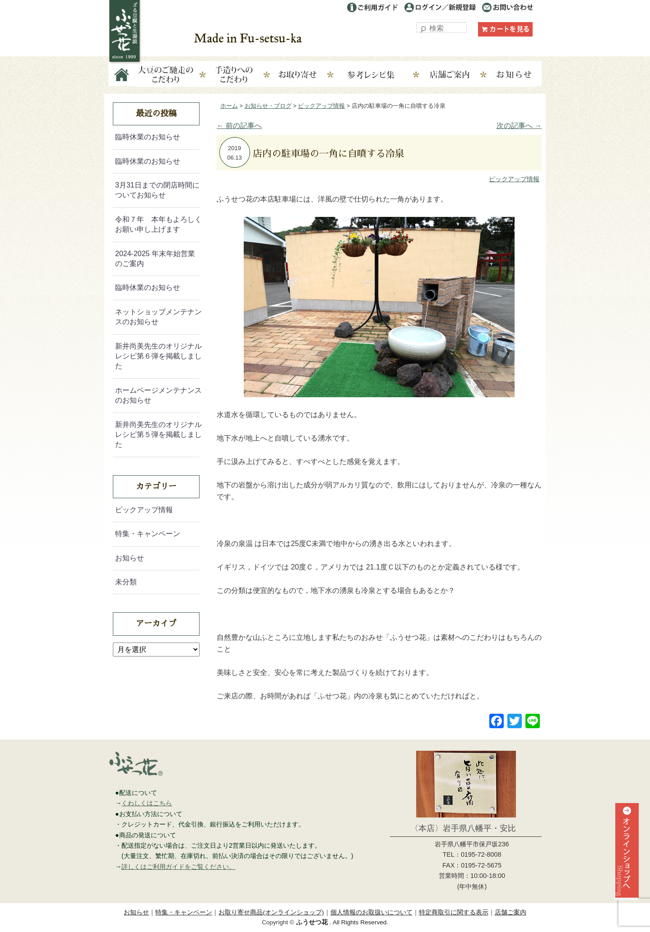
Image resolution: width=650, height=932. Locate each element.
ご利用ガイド (372, 7)
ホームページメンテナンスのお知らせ (158, 395)
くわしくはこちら (146, 803)
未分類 (126, 582)
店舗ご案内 (456, 75)
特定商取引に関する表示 (453, 912)
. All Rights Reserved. (342, 922)
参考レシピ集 (380, 75)
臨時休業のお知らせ (147, 137)
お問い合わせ (507, 7)
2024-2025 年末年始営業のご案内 (155, 258)
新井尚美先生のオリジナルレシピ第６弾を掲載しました (158, 356)
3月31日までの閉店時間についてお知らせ (157, 190)
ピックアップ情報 (514, 179)
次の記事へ (519, 125)
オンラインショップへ (626, 867)
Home (122, 75)
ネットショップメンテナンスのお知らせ (158, 317)
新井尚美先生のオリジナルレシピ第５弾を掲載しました (158, 435)
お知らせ (514, 75)
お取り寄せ (304, 75)
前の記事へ (239, 125)
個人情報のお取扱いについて (371, 912)
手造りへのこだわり (233, 75)
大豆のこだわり (165, 75)
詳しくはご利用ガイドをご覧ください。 (178, 866)
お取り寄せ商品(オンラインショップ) (271, 912)
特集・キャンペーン (147, 533)
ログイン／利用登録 (440, 7)
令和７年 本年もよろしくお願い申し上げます (158, 224)
